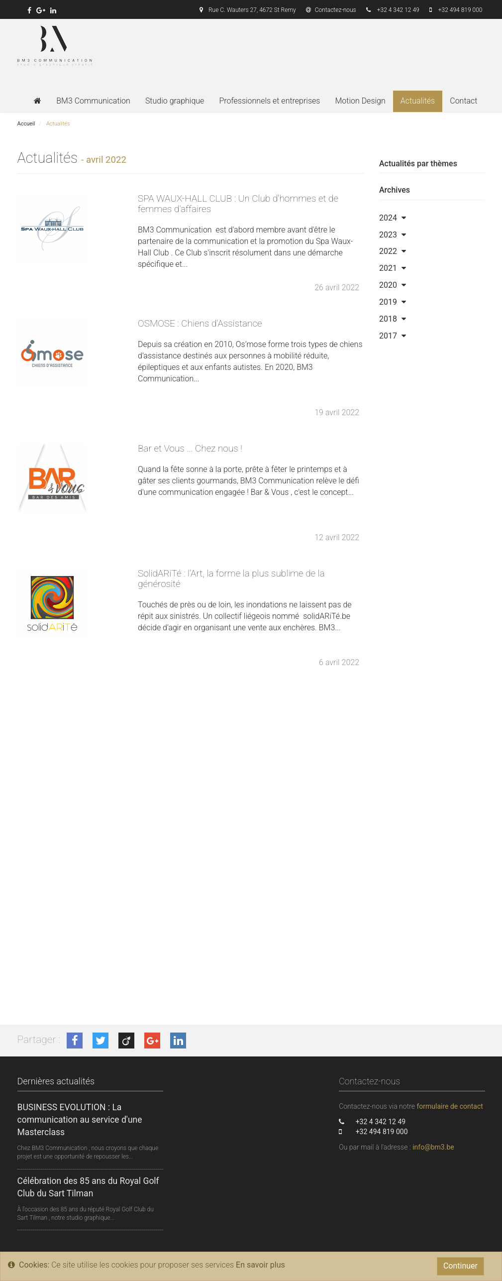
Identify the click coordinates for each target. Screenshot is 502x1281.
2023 (388, 234)
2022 (388, 251)
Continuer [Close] (460, 1266)
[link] (29, 10)
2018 (388, 319)
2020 (388, 285)
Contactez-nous (331, 9)
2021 (388, 268)
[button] (403, 218)
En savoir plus (260, 1265)
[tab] (432, 218)
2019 (388, 302)
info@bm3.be (433, 1147)
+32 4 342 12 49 (398, 9)
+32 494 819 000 (460, 9)
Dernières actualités (56, 1081)
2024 (388, 218)
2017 (388, 336)
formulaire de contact (449, 1106)
